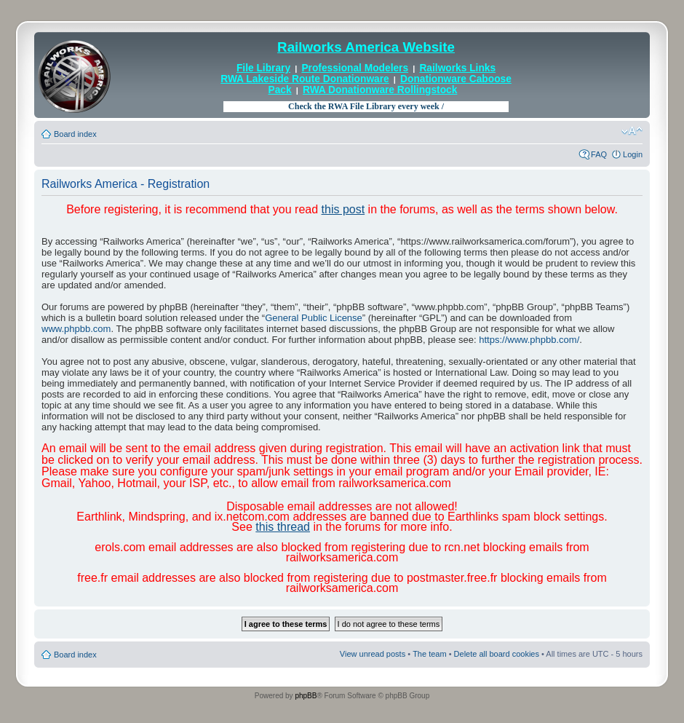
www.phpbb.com (76, 328)
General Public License (313, 317)
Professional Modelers (354, 68)
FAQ (599, 154)
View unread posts (372, 653)
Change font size (632, 131)
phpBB (306, 696)
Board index (75, 134)
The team (429, 653)
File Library (263, 68)
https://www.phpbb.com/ (529, 339)
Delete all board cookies (496, 653)
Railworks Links (457, 68)
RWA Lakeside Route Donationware (304, 79)
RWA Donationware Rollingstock (380, 89)
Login (633, 154)
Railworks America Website (366, 47)
